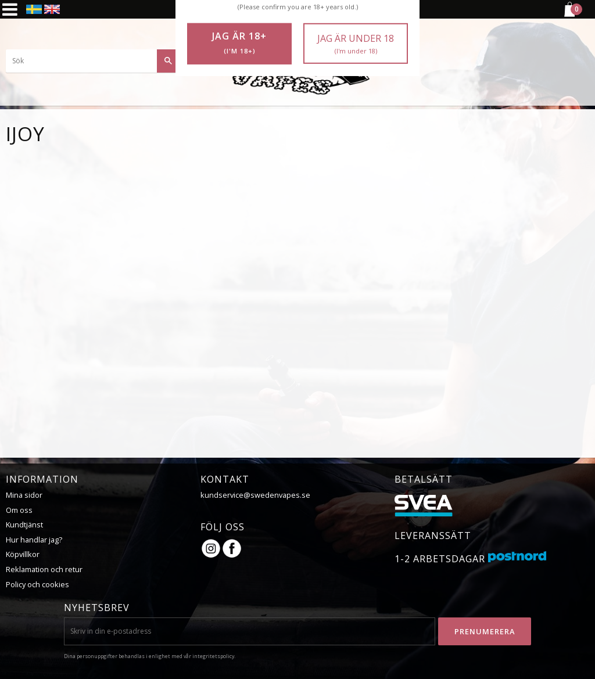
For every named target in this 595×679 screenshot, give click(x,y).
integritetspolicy (213, 656)
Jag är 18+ (239, 43)
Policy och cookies (37, 584)
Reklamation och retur (44, 569)
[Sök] (168, 61)
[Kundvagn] (568, 15)
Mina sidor (24, 495)
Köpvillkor (23, 554)
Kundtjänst (24, 524)
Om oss (19, 510)
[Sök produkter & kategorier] (93, 61)
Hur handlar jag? (34, 539)
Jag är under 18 (355, 44)
